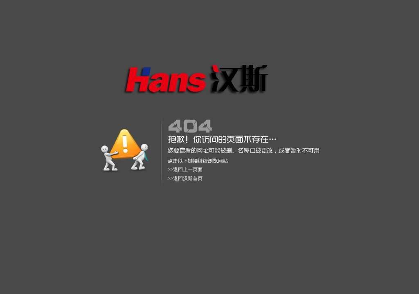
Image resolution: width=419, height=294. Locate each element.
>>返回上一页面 (185, 169)
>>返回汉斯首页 (185, 178)
